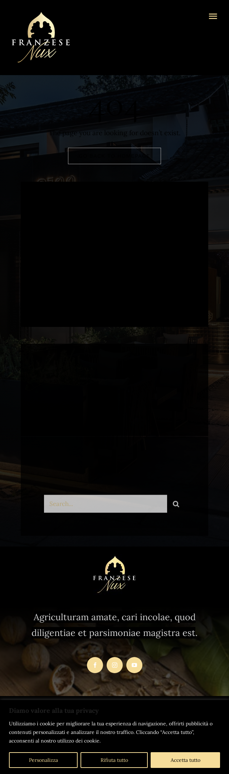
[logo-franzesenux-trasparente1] (41, 14)
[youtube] (134, 665)
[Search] (176, 505)
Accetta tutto (185, 760)
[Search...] (105, 505)
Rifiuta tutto (114, 760)
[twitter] (72, 291)
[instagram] (91, 291)
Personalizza (43, 760)
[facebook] (52, 291)
